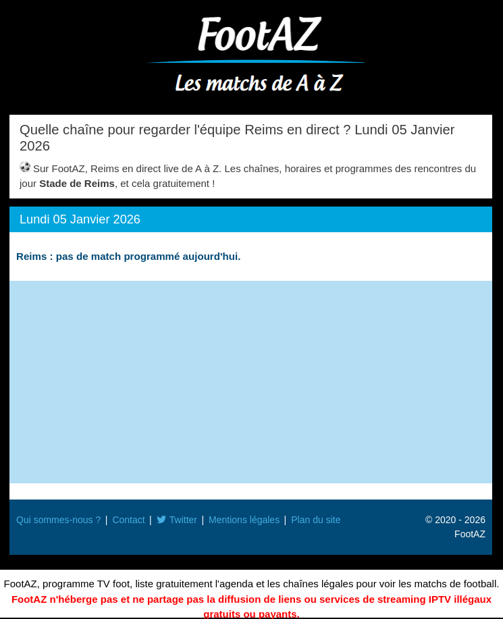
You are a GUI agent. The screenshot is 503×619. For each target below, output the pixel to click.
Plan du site (315, 519)
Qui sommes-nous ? (58, 519)
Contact (128, 519)
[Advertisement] (250, 382)
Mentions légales (244, 519)
